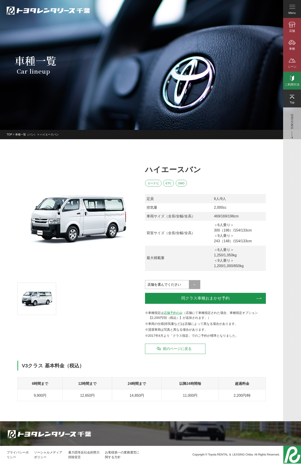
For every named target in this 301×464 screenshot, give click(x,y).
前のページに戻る (177, 349)
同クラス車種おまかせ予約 (205, 298)
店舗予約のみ (173, 313)
